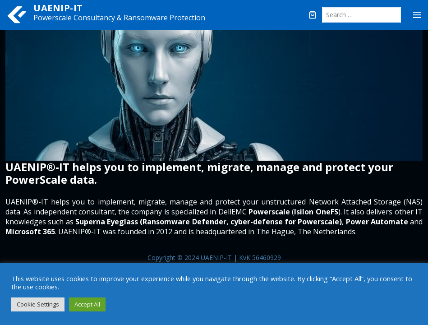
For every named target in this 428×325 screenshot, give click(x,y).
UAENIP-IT (58, 8)
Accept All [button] (87, 304)
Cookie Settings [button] (38, 304)
